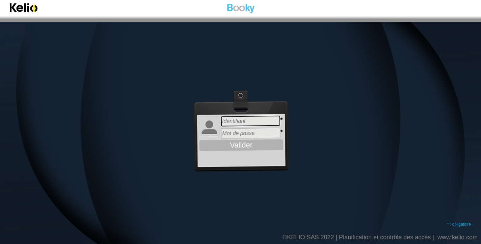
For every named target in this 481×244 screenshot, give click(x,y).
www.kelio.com (457, 237)
